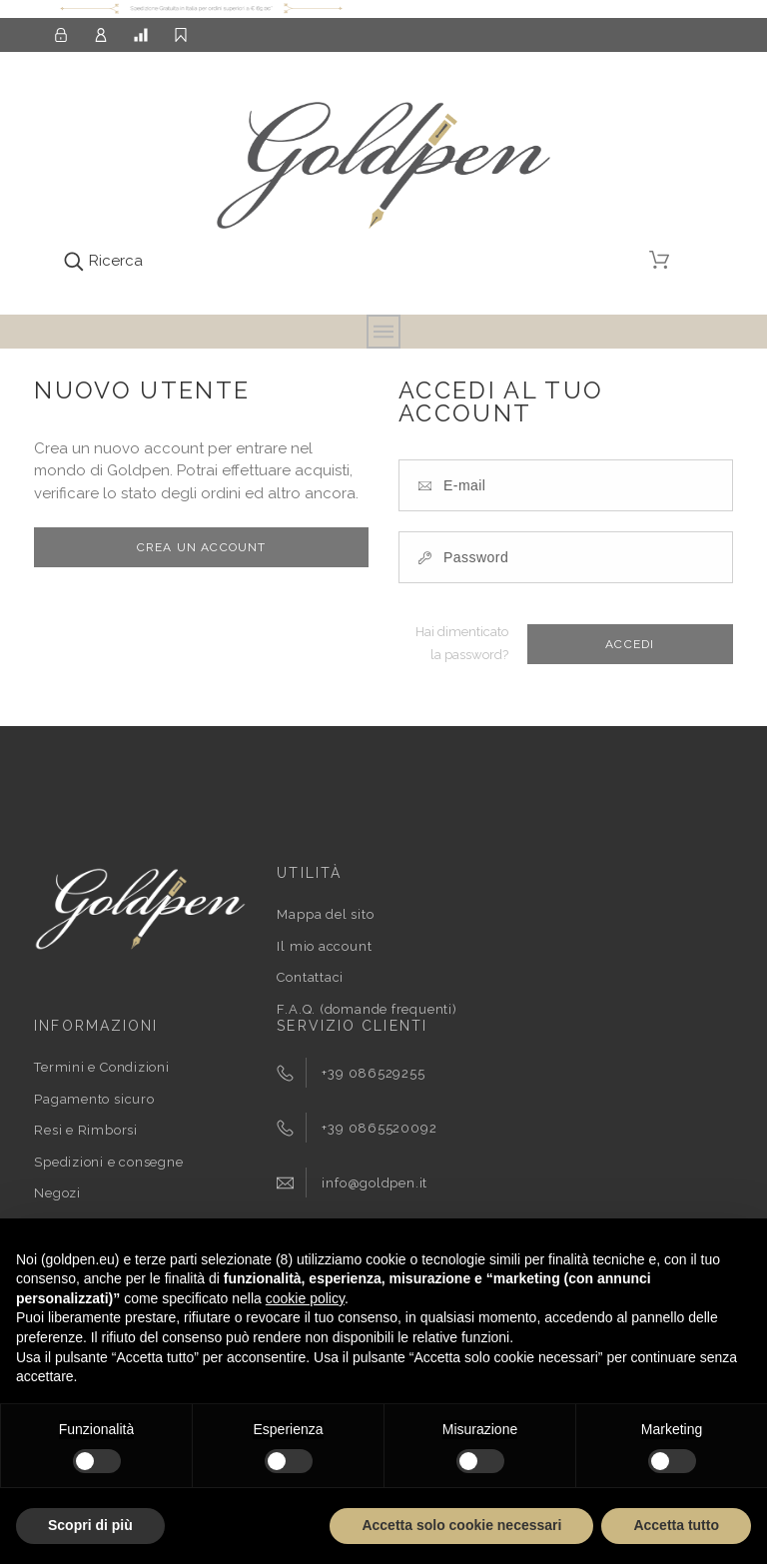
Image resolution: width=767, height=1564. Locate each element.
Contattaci (310, 977)
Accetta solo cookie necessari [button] (461, 1525)
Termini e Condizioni (102, 1067)
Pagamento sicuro (94, 1099)
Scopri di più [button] (90, 1525)
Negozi (57, 1192)
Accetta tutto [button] (676, 1525)
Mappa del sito (325, 914)
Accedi (629, 644)
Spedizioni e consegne (108, 1162)
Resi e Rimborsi (86, 1130)
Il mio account (324, 946)
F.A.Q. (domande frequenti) (366, 1009)
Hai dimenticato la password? (461, 643)
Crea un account (202, 547)
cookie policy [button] (305, 1298)
